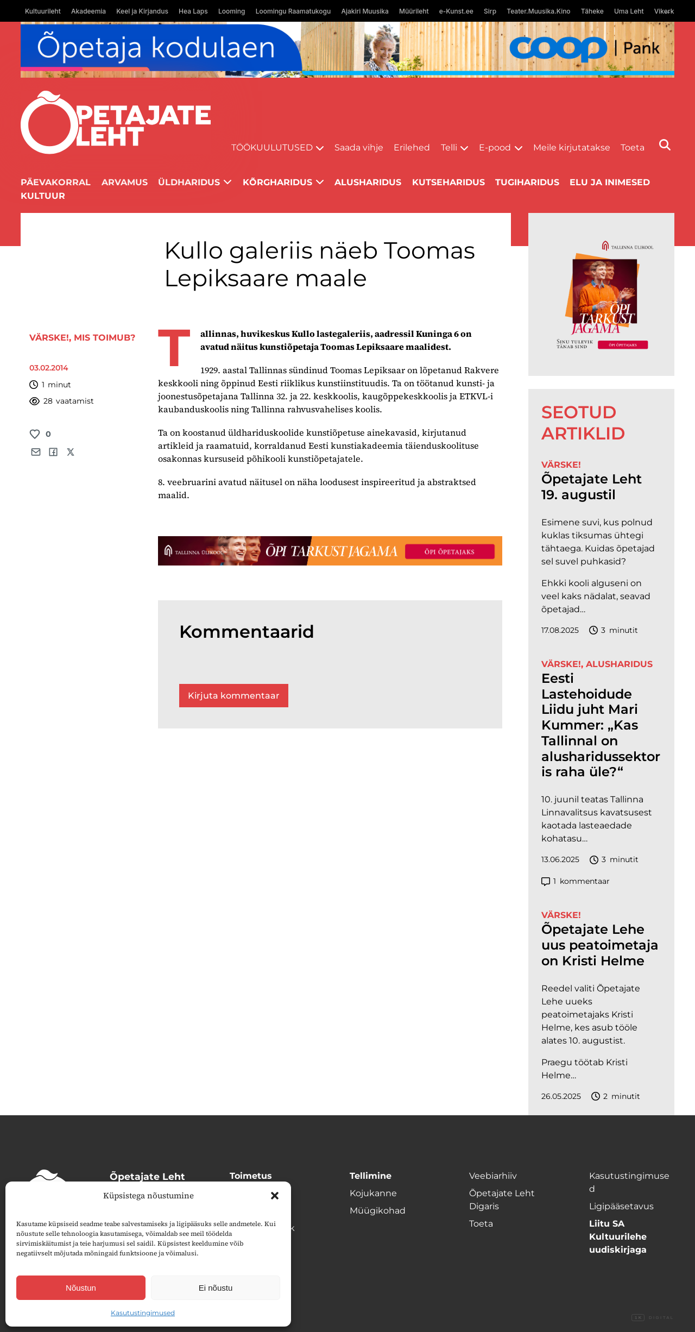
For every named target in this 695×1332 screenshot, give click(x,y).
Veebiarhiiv (493, 1176)
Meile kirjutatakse (571, 147)
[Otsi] (664, 144)
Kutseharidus (448, 182)
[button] (274, 1195)
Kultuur (43, 196)
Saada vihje (358, 147)
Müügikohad (378, 1210)
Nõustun (81, 1287)
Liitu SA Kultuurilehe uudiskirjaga (618, 1236)
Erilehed (412, 147)
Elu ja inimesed (610, 182)
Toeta (633, 147)
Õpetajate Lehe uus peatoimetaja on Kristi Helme (600, 945)
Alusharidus (367, 182)
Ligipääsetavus (621, 1206)
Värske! (49, 337)
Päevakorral (56, 182)
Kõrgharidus (277, 182)
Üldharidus (189, 182)
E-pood (495, 147)
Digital (652, 1318)
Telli (449, 147)
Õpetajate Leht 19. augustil (591, 487)
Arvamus (125, 182)
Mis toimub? (104, 337)
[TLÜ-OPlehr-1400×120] (330, 551)
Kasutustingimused (143, 1313)
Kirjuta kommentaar (234, 695)
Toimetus (251, 1176)
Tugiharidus (527, 182)
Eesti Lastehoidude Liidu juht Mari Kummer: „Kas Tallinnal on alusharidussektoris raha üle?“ (600, 725)
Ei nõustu (216, 1287)
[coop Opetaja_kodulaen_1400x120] (347, 50)
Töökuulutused (272, 147)
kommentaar (575, 881)
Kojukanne (373, 1193)
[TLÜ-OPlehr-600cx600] (601, 294)
